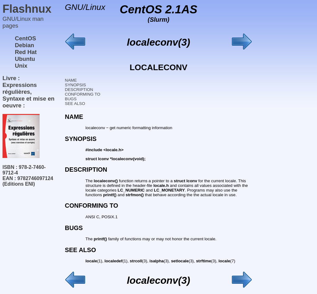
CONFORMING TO (82, 94)
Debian (24, 45)
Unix (21, 65)
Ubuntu (25, 59)
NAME (71, 80)
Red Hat (26, 52)
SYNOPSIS (75, 85)
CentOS (25, 38)
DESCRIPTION (79, 89)
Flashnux (26, 8)
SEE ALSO (75, 103)
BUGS (71, 99)
